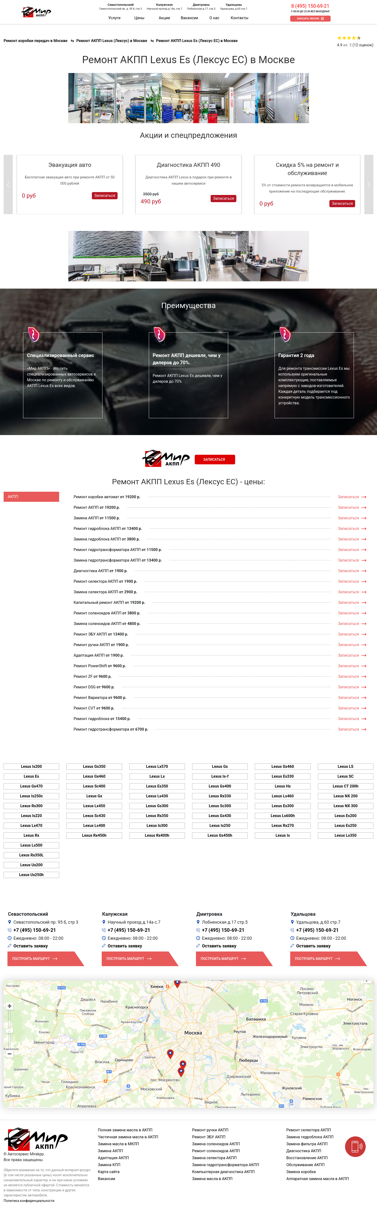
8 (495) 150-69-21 (310, 6)
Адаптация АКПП (89, 655)
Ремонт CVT (84, 708)
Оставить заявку (30, 945)
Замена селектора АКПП (96, 592)
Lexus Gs (220, 766)
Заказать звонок (308, 18)
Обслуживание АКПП (305, 1165)
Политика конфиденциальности (29, 1201)
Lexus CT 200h (345, 786)
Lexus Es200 (346, 815)
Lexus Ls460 (283, 796)
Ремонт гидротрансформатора (101, 729)
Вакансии (189, 18)
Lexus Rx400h (157, 835)
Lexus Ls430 (157, 796)
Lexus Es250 (346, 825)
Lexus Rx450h (94, 835)
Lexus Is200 (31, 766)
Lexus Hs (283, 786)
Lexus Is (283, 835)
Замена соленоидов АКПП (97, 623)
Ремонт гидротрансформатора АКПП (107, 549)
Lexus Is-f (220, 776)
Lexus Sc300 (220, 806)
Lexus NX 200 (345, 796)
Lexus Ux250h (31, 875)
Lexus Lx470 (31, 825)
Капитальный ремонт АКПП (99, 602)
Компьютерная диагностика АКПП (223, 1172)
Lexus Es (31, 776)
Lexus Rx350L (31, 855)
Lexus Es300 (283, 806)
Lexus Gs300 (157, 806)
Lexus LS (345, 766)
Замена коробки (301, 1172)
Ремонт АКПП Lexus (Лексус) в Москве (111, 40)
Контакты (239, 18)
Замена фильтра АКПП (307, 1144)
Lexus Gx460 (94, 776)
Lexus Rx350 (157, 815)
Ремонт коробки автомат (96, 497)
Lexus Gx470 (31, 786)
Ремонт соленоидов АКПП (97, 613)
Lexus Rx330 (220, 796)
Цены (139, 18)
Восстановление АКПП (307, 1158)
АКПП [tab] (13, 496)
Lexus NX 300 (345, 806)
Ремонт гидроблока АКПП (97, 528)
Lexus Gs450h (220, 835)
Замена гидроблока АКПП (97, 539)
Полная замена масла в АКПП (125, 1130)
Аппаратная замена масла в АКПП (317, 1178)
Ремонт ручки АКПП (92, 644)
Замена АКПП (86, 518)
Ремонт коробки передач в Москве (35, 40)
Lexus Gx (94, 796)
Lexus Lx (157, 776)
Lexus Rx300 (31, 806)
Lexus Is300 (157, 825)
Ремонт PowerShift (90, 666)
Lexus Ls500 (31, 845)
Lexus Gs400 (220, 786)
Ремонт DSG (84, 687)
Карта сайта (108, 1172)
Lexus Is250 (219, 825)
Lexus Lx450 (94, 806)
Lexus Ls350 (346, 835)
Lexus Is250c (31, 796)
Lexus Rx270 (283, 825)
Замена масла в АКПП (212, 1178)
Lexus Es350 (157, 786)
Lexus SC (346, 776)
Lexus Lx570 (157, 766)
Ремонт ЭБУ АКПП (90, 634)
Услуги (114, 18)
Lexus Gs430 (220, 815)
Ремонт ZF (83, 676)
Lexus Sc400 (94, 786)
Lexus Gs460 (282, 766)
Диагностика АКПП (91, 571)
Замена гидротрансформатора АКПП (107, 560)
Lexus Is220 (31, 815)
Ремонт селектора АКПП (96, 581)
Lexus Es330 (283, 776)
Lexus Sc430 (94, 815)
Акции (164, 18)
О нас (214, 18)
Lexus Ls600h (283, 815)
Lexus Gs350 (94, 766)
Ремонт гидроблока (91, 718)
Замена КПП (109, 1165)
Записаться (104, 195)
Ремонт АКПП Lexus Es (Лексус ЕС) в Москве (197, 40)
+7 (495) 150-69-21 (34, 930)
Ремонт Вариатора (90, 697)
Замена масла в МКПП (118, 1144)
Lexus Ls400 (94, 825)
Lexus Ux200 (31, 865)
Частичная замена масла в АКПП (128, 1137)
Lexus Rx (31, 835)
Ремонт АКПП (86, 507)
